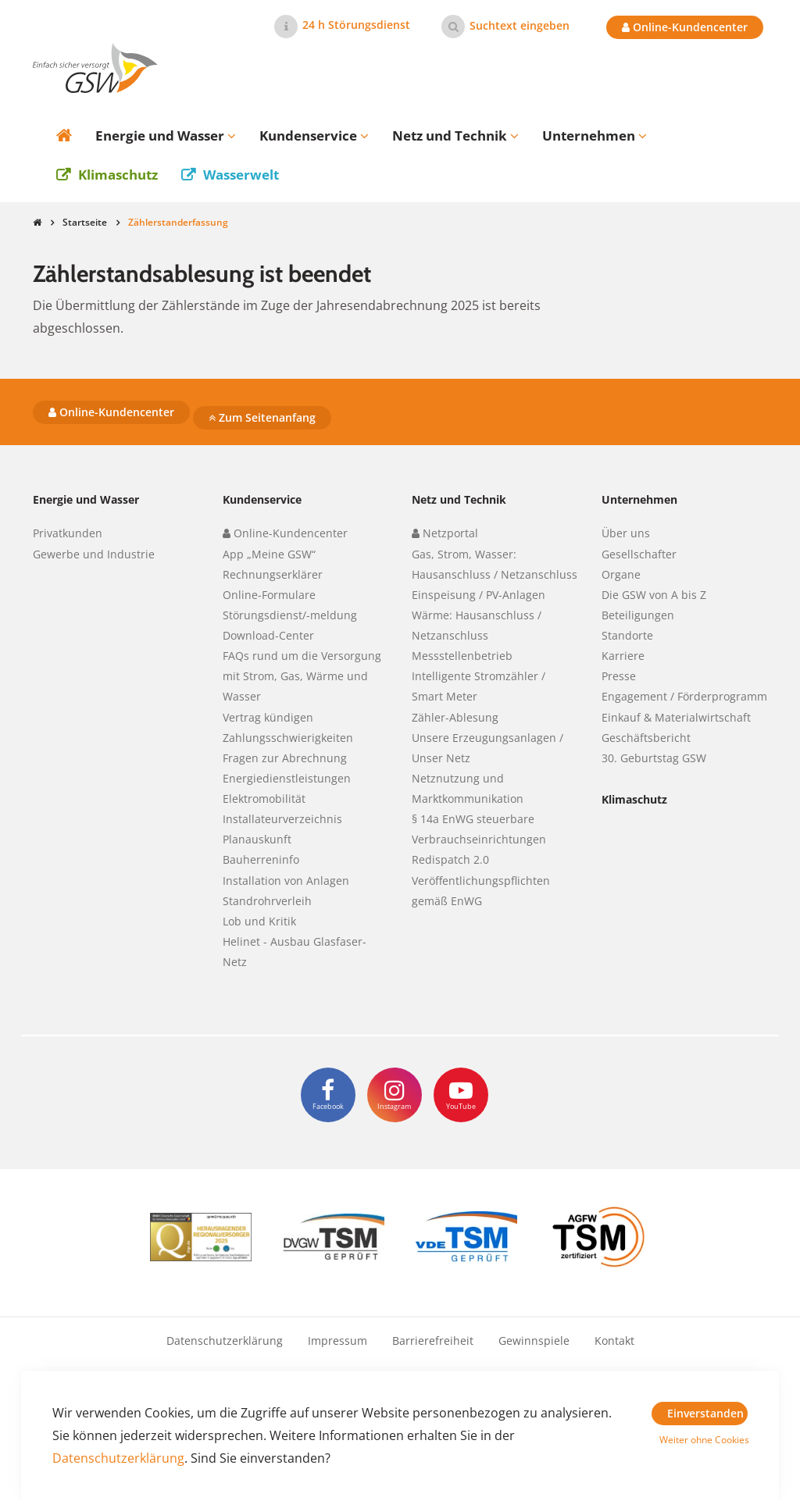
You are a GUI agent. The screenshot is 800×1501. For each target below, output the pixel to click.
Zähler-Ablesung (455, 717)
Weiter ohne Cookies (703, 1439)
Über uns (626, 533)
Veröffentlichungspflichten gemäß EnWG (481, 890)
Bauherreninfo (261, 859)
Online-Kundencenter (685, 27)
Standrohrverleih (267, 900)
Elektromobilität (264, 798)
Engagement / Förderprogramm (684, 696)
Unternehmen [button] (594, 135)
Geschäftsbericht (646, 737)
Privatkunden (67, 533)
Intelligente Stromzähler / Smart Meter (478, 686)
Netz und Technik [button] (455, 135)
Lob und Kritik (259, 921)
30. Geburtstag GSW (654, 757)
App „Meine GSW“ (269, 554)
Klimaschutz (118, 175)
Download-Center (268, 635)
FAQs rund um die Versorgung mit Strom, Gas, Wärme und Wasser (302, 676)
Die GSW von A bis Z (654, 594)
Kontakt (614, 1340)
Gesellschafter (639, 554)
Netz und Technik (459, 499)
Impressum (337, 1340)
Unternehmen (639, 499)
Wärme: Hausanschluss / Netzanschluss (476, 625)
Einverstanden (705, 1413)
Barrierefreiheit (432, 1340)
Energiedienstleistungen (287, 778)
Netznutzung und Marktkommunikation (467, 788)
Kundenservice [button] (314, 135)
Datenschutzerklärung (224, 1340)
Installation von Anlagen (286, 880)
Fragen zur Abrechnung (285, 757)
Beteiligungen (638, 615)
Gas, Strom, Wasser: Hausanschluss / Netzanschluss (494, 564)
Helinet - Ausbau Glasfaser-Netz (294, 951)
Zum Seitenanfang (262, 417)
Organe (621, 574)
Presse (619, 675)
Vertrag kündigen (268, 717)
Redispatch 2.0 (450, 859)
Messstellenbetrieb (462, 655)
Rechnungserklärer (273, 574)
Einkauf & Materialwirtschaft (676, 717)
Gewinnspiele (534, 1340)
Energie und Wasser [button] (165, 135)
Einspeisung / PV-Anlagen (478, 594)
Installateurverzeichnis (282, 818)
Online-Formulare (269, 594)
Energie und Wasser (86, 499)
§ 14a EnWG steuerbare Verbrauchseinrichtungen (479, 829)
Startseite (84, 222)
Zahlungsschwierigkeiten (288, 737)
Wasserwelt (241, 175)
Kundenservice (262, 499)
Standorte (627, 635)
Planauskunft (257, 839)
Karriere (623, 655)
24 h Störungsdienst (356, 24)
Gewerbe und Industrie (94, 554)
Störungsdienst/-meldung (290, 615)
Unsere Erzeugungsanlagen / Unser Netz (487, 747)
